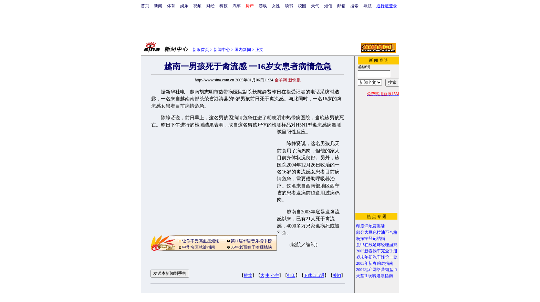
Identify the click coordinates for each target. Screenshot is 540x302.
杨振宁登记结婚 (370, 238)
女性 (276, 5)
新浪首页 (201, 49)
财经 (210, 5)
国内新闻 (243, 49)
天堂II (361, 275)
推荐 (248, 275)
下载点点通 (314, 275)
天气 (315, 5)
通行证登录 (386, 5)
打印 (291, 275)
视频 (197, 5)
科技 (223, 5)
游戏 (263, 5)
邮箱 (341, 5)
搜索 (354, 5)
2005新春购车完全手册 (376, 251)
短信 (328, 5)
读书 (289, 5)
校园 (302, 5)
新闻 (158, 5)
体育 (171, 5)
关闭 (337, 275)
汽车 (236, 5)
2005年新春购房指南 (374, 263)
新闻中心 (222, 49)
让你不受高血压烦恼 (200, 241)
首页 (145, 5)
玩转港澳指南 (380, 275)
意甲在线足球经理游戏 (376, 244)
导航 (367, 5)
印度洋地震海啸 (370, 226)
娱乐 (184, 5)
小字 (275, 275)
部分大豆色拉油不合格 (376, 232)
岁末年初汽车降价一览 (376, 257)
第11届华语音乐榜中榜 (251, 241)
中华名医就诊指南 (198, 247)
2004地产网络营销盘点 (376, 269)
